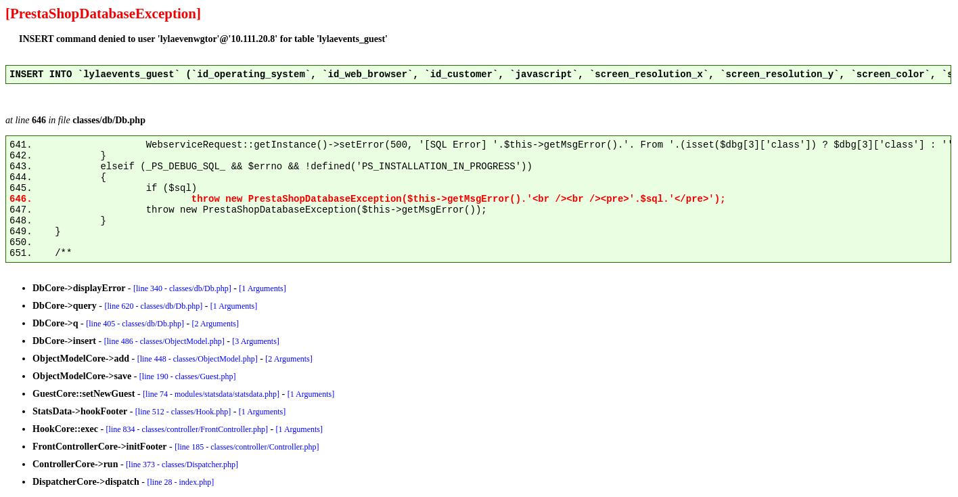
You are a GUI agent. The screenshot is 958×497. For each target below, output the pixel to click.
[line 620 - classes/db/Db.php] (154, 306)
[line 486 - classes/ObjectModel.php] (164, 341)
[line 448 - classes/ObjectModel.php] (197, 359)
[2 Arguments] (215, 323)
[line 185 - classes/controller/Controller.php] (247, 447)
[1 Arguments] (262, 288)
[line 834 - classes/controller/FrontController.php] (187, 429)
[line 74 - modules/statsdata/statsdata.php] (211, 394)
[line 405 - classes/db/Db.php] (135, 323)
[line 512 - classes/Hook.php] (183, 411)
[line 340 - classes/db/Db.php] (182, 288)
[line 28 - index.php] (180, 482)
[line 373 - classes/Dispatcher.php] (182, 464)
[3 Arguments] (255, 341)
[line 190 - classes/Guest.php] (187, 376)
